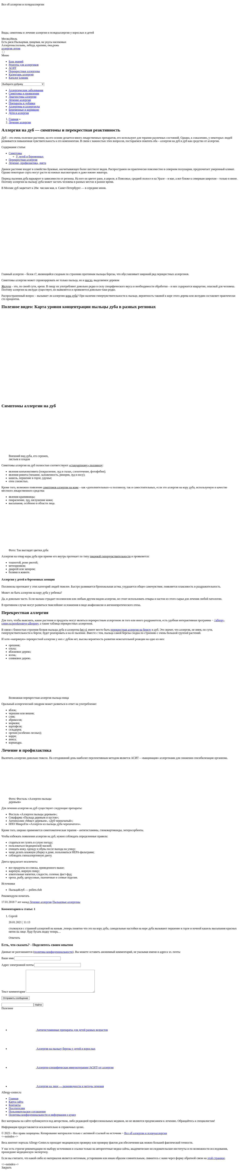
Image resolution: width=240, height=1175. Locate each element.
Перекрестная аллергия (23, 159)
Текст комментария (13, 995)
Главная (13, 1102)
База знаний (16, 61)
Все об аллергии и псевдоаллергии (145, 1137)
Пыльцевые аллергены (66, 902)
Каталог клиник (18, 77)
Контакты (15, 1109)
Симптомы (15, 153)
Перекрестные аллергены (24, 71)
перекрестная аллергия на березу (131, 629)
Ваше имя (7, 958)
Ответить (14, 937)
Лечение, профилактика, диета (27, 163)
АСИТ (12, 68)
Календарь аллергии (21, 74)
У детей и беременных (30, 156)
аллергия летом (10, 48)
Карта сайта (16, 1106)
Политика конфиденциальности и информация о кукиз (42, 1119)
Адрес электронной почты (17, 964)
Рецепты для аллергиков (23, 64)
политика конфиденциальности (53, 951)
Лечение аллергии (40, 902)
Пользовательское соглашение (27, 1115)
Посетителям (17, 1112)
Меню (5, 55)
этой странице (216, 1162)
